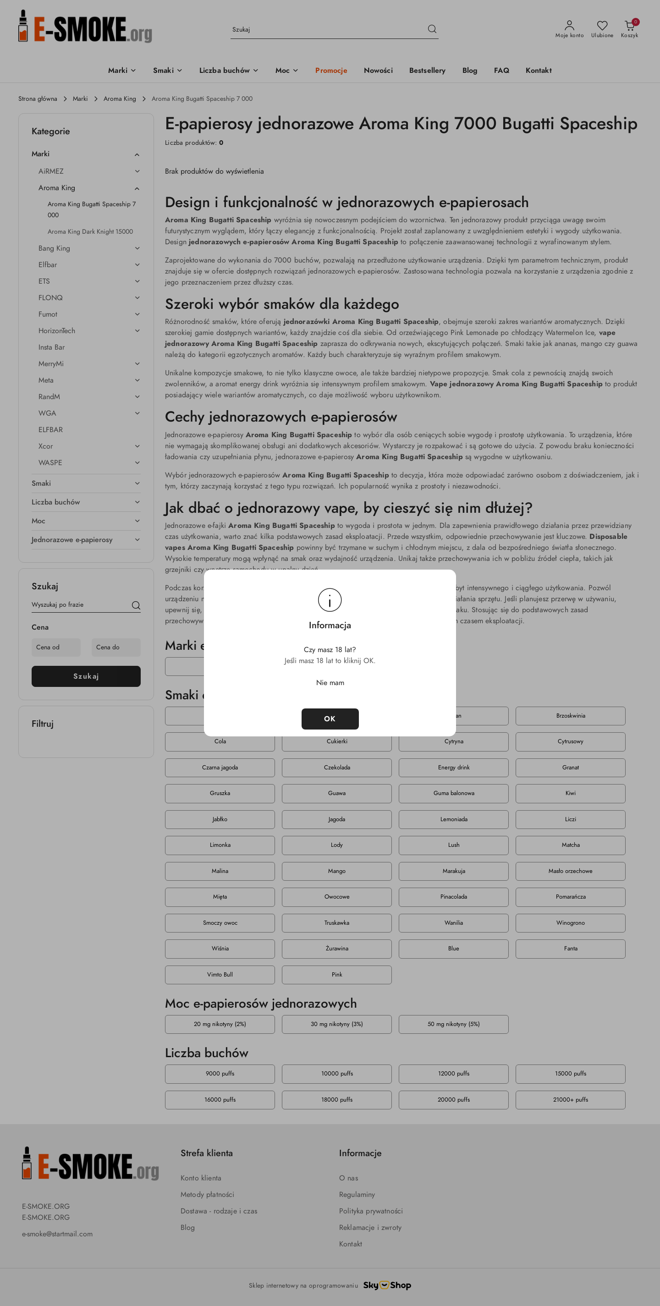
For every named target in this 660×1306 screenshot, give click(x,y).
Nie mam (330, 683)
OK (330, 719)
